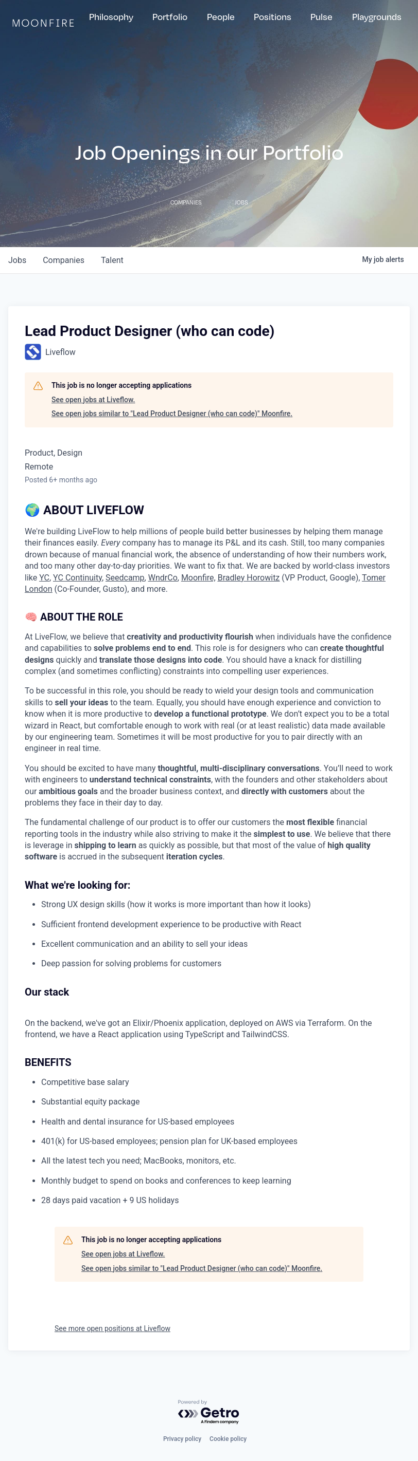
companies (63, 260)
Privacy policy (182, 1439)
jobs (17, 260)
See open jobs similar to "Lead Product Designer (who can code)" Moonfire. (171, 413)
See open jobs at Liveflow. (93, 400)
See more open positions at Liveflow (112, 1328)
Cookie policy (228, 1439)
